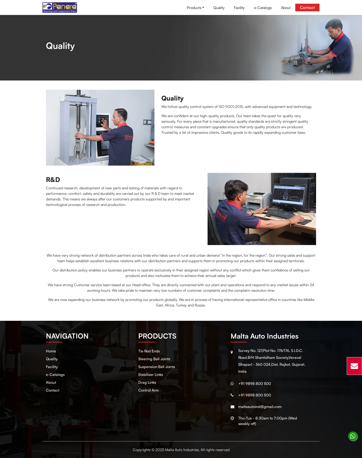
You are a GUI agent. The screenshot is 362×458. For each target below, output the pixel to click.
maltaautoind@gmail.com (260, 406)
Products (194, 7)
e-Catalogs (263, 7)
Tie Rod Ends (149, 351)
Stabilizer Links (150, 374)
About (286, 7)
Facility (239, 7)
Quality (219, 7)
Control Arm (148, 390)
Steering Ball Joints (154, 359)
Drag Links (147, 382)
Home (51, 351)
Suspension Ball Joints (156, 366)
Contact (307, 7)
